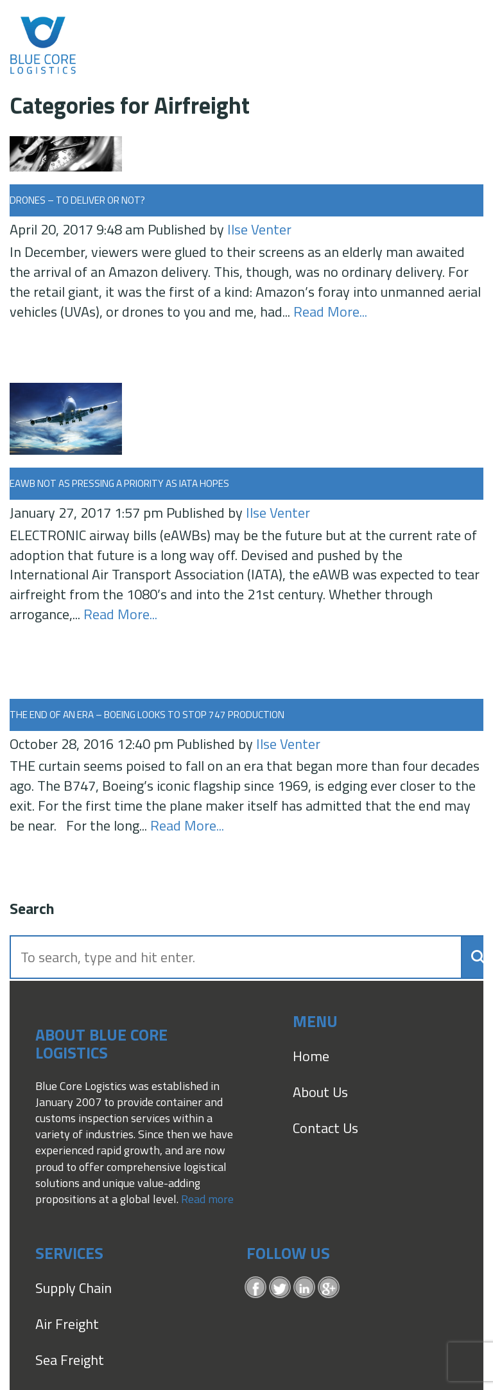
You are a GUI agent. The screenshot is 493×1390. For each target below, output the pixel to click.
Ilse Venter (259, 229)
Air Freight (67, 1324)
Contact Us (325, 1128)
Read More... (330, 311)
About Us (320, 1092)
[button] (474, 956)
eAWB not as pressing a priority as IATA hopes (119, 483)
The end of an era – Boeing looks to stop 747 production (147, 714)
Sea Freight (69, 1360)
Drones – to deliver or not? (77, 200)
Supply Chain (73, 1288)
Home (311, 1056)
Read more (207, 1199)
